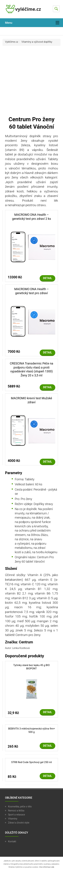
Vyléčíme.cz (11, 41)
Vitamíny (12, 818)
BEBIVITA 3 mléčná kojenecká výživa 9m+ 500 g (31, 730)
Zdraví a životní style (18, 822)
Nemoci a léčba (16, 810)
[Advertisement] (31, 82)
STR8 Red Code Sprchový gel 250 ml (31, 762)
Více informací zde (46, 867)
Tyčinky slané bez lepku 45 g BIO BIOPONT (31, 667)
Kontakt (12, 841)
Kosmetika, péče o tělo (20, 806)
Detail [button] (47, 278)
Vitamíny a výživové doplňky (37, 41)
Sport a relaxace (16, 814)
